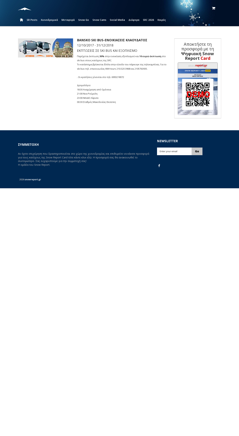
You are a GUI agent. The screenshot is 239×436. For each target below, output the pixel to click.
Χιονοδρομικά (49, 20)
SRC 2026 (148, 20)
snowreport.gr (33, 179)
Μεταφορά (68, 20)
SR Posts (32, 20)
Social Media (117, 20)
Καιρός (162, 20)
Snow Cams (99, 20)
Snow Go (83, 20)
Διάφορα (134, 20)
